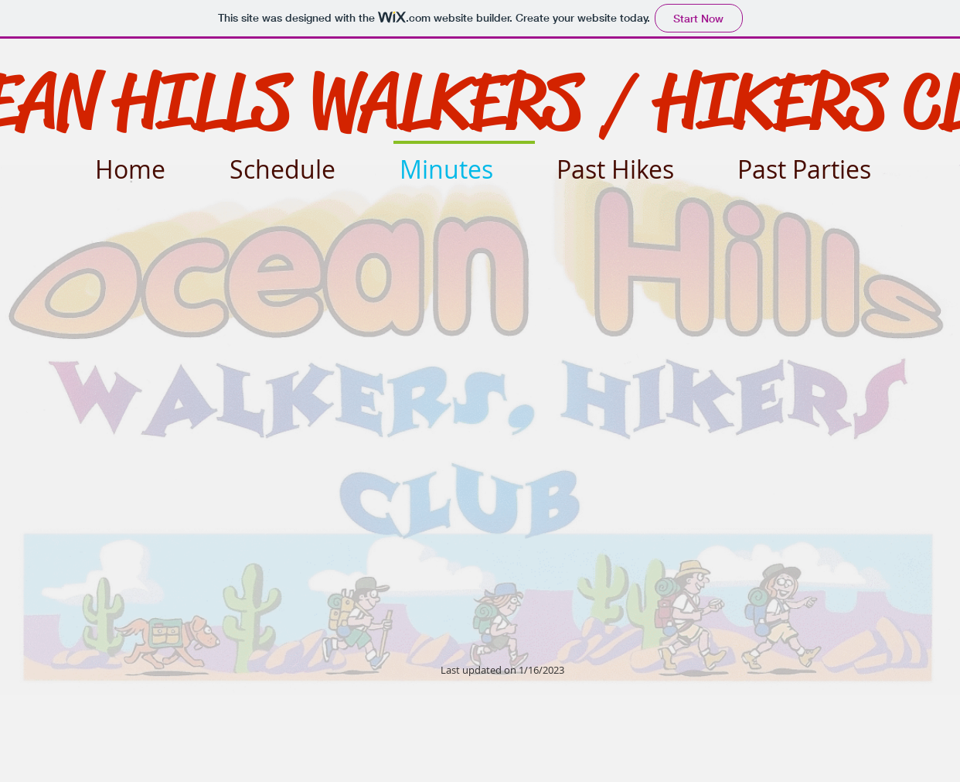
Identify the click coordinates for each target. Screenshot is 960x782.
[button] (633, 162)
